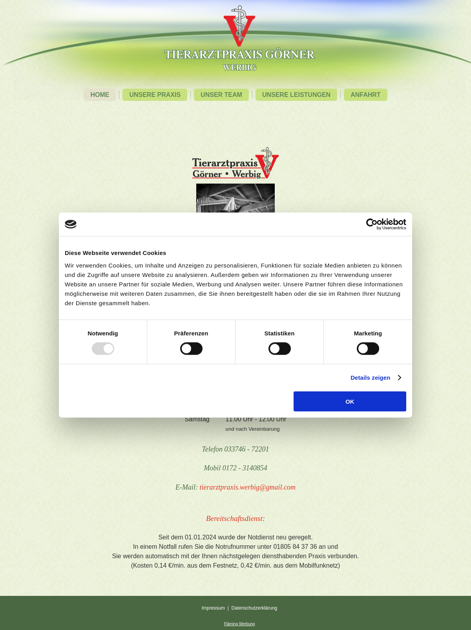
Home (99, 94)
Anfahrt (365, 94)
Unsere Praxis (155, 94)
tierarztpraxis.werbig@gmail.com (247, 487)
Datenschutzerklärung (254, 608)
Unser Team (221, 94)
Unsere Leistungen (296, 94)
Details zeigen (370, 377)
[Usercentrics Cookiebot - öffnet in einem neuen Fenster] (372, 224)
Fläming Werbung (239, 624)
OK (349, 401)
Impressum (213, 608)
